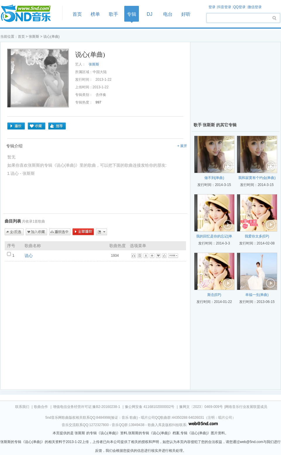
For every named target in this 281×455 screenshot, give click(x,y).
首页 (29, 14)
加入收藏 (36, 231)
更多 (101, 231)
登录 (212, 7)
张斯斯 (34, 37)
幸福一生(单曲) (257, 295)
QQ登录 (239, 7)
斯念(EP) (214, 295)
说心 (29, 255)
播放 (16, 126)
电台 (168, 14)
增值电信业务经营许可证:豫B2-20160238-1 (86, 407)
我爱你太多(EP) (257, 236)
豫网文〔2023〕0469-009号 (201, 407)
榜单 (95, 14)
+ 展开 (182, 146)
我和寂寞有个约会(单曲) (257, 178)
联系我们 (22, 407)
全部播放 (83, 231)
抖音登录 (224, 7)
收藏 (36, 126)
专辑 (131, 14)
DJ (150, 14)
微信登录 (255, 7)
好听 (186, 14)
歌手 (113, 14)
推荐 (57, 126)
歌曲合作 (41, 407)
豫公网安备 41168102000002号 (149, 407)
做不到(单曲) (214, 178)
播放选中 (59, 231)
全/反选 (14, 231)
